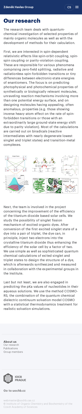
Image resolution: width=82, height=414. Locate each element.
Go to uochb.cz (15, 390)
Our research (11, 345)
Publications (11, 348)
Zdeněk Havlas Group (18, 7)
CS (69, 7)
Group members (13, 352)
